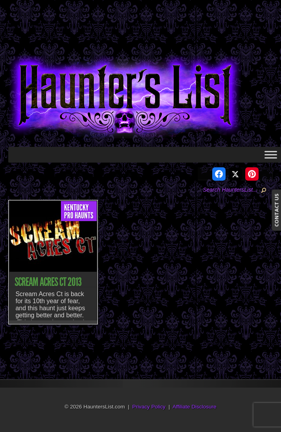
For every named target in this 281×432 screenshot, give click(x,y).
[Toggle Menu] (270, 154)
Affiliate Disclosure (195, 407)
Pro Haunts (79, 216)
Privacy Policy (149, 407)
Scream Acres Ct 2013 (48, 282)
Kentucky (76, 208)
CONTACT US (276, 210)
